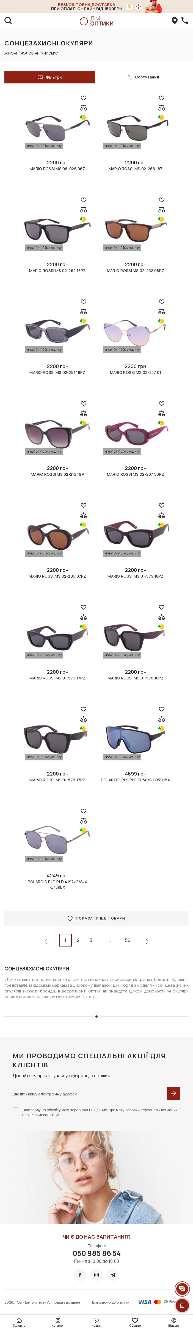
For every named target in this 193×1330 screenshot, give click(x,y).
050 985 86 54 (97, 1253)
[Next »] (147, 941)
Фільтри (50, 77)
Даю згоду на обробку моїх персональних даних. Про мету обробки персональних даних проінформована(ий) (100, 1112)
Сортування (143, 77)
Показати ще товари (96, 918)
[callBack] (185, 21)
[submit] (173, 1093)
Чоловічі (29, 53)
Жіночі (10, 53)
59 (127, 940)
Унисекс (49, 53)
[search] (8, 21)
